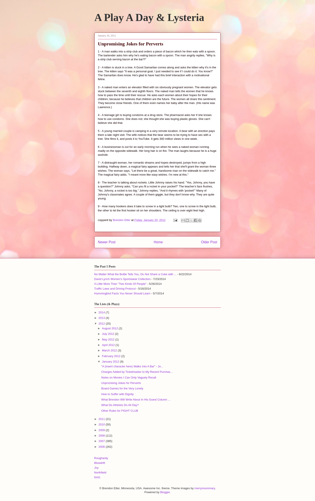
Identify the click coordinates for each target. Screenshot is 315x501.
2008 (102, 435)
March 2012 (110, 350)
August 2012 (110, 328)
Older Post (209, 242)
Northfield (100, 472)
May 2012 (108, 339)
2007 (102, 441)
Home (158, 242)
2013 (102, 318)
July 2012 (108, 333)
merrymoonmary (204, 488)
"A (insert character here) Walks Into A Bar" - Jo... (132, 366)
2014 (102, 312)
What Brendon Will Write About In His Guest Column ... (135, 399)
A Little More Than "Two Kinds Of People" (120, 283)
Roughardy (101, 458)
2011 (102, 419)
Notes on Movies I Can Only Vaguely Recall (128, 377)
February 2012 (111, 356)
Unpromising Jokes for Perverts (121, 383)
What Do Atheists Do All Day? (119, 405)
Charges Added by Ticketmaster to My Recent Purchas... (137, 371)
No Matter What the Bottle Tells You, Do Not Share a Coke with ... (135, 274)
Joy (96, 467)
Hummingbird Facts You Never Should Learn (122, 293)
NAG (97, 477)
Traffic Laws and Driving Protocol (115, 288)
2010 (102, 424)
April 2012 (109, 345)
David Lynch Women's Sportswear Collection (122, 279)
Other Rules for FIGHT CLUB (119, 410)
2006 (102, 446)
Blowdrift (99, 463)
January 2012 (111, 361)
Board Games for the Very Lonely (122, 388)
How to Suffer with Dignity (117, 394)
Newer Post (107, 242)
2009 (102, 430)
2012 (102, 323)
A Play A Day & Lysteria (149, 17)
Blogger (165, 492)
